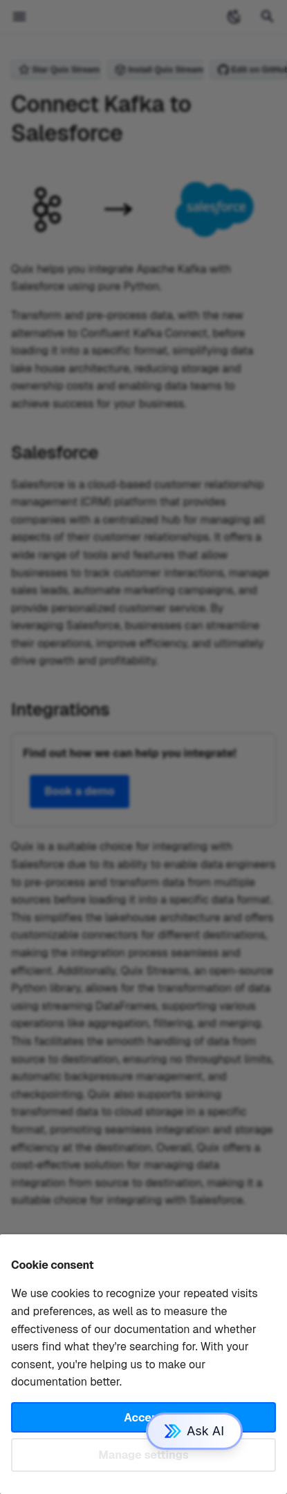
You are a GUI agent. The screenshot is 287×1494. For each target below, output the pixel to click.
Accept (143, 1417)
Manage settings (143, 1455)
